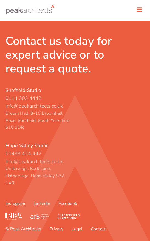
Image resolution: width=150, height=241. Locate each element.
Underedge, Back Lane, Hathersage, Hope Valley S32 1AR (34, 176)
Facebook (67, 204)
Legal (77, 229)
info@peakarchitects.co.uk (34, 106)
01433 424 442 (23, 153)
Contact (98, 229)
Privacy (56, 229)
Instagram (15, 204)
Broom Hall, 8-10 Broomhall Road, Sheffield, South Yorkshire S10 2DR (37, 120)
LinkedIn (41, 204)
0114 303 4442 (23, 98)
